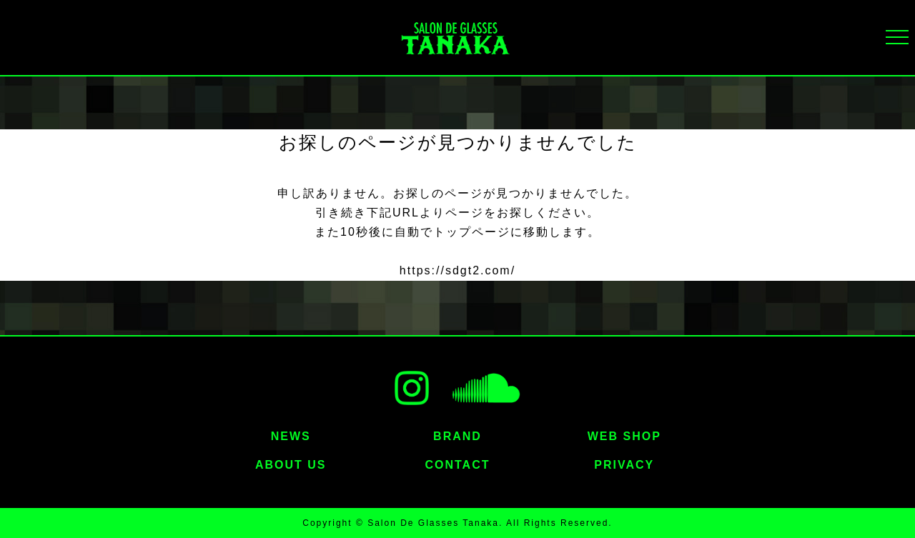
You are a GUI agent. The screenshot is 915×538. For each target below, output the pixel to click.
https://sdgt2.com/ (457, 270)
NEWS (291, 436)
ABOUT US (291, 465)
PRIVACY (624, 465)
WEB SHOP (624, 436)
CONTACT (457, 465)
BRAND (457, 436)
